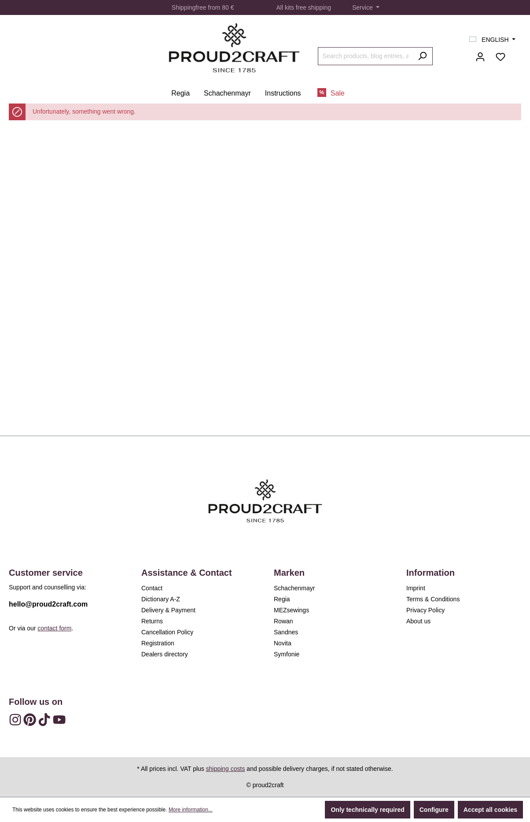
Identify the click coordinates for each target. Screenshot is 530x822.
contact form (54, 628)
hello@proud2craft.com (48, 604)
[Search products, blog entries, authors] (365, 56)
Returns (152, 621)
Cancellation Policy (167, 632)
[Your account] (480, 56)
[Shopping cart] (516, 53)
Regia (282, 599)
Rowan (283, 621)
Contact (151, 588)
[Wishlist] (500, 56)
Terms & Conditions (433, 599)
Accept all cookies (490, 809)
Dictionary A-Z (160, 599)
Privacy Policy (425, 610)
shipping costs (225, 768)
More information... (191, 810)
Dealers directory (164, 654)
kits (289, 7)
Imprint (415, 588)
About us (418, 621)
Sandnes (286, 632)
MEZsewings (291, 610)
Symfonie (286, 654)
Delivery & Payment (168, 610)
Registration (157, 643)
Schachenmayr (294, 588)
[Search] (422, 56)
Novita (282, 643)
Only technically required (367, 809)
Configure (434, 809)
